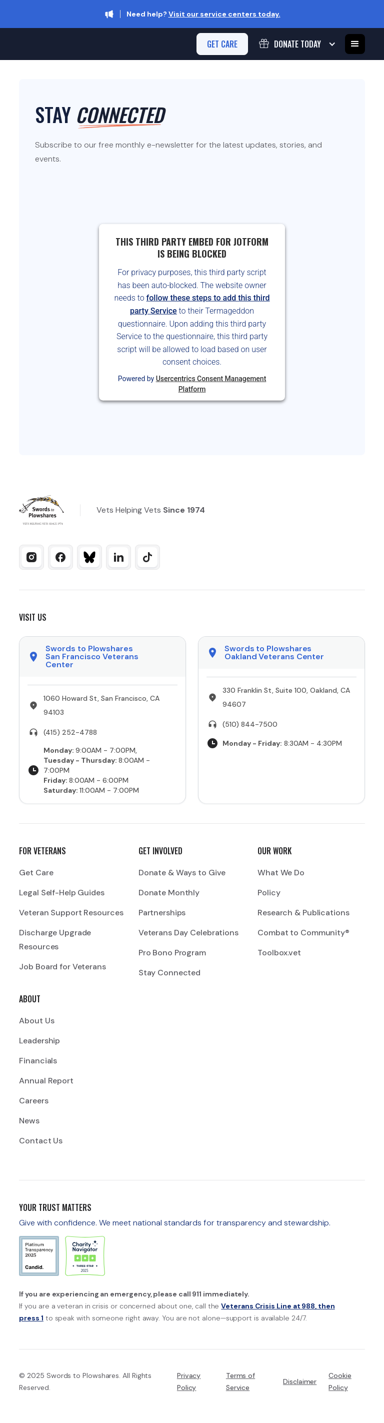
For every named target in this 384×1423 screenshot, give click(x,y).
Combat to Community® (304, 932)
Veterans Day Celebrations (188, 932)
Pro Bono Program (172, 952)
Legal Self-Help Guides (61, 892)
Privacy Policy (188, 1381)
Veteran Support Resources (71, 912)
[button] (296, 44)
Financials (38, 1060)
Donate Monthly (169, 892)
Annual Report (46, 1080)
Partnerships (162, 912)
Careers (33, 1100)
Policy (269, 892)
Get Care (36, 872)
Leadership (39, 1040)
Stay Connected (169, 972)
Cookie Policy (340, 1381)
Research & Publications (303, 912)
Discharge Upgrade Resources (55, 939)
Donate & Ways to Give (182, 872)
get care (222, 44)
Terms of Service (240, 1381)
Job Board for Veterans (62, 966)
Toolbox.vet (279, 952)
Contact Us (40, 1140)
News (29, 1120)
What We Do (281, 872)
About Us (36, 1020)
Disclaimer (299, 1381)
